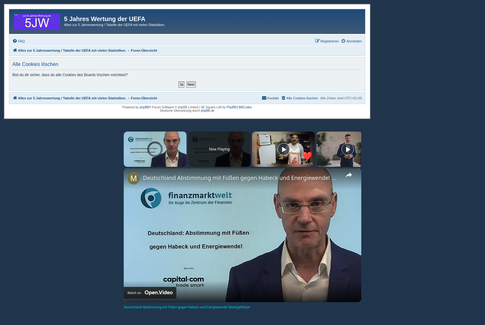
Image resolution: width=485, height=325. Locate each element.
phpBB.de (207, 110)
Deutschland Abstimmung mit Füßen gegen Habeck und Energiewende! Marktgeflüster (241, 177)
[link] (133, 178)
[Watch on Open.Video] (150, 293)
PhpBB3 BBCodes (239, 107)
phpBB (144, 107)
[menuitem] (18, 41)
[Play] (283, 149)
